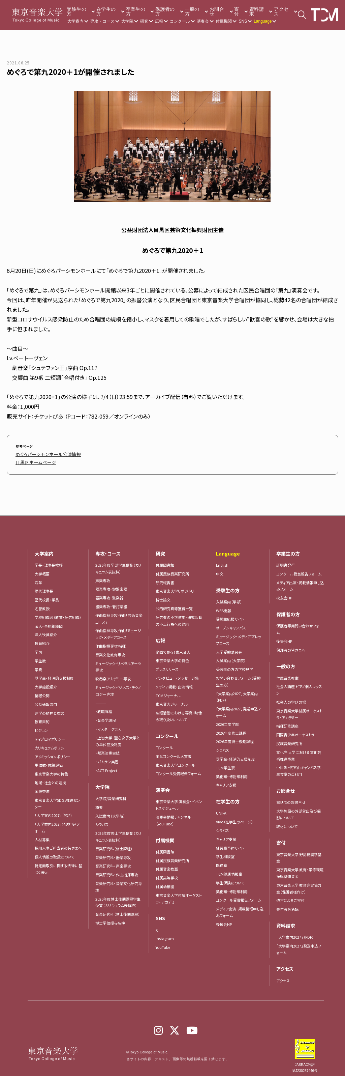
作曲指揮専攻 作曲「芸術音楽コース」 (119, 615)
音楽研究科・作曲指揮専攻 (116, 871)
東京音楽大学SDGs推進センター (57, 800)
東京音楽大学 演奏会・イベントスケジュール (179, 801)
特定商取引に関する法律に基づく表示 (58, 865)
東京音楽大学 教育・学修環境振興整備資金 (299, 869)
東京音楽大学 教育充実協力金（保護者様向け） (298, 885)
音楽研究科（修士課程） (114, 845)
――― (100, 699)
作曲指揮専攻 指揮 (110, 642)
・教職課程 (103, 708)
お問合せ (217, 11)
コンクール (180, 21)
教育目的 (42, 718)
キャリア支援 (226, 781)
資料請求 (256, 11)
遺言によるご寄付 (290, 897)
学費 (38, 666)
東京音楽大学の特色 (51, 770)
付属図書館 (165, 561)
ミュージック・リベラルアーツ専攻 (118, 663)
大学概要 (42, 570)
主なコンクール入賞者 (173, 753)
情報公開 (42, 692)
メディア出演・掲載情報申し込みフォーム (239, 909)
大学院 (127, 21)
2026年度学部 (227, 721)
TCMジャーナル (168, 692)
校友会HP (284, 594)
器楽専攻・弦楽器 (111, 594)
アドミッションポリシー (52, 753)
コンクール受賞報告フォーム (178, 770)
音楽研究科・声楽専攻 (113, 862)
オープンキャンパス (231, 624)
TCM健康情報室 (229, 870)
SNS (243, 21)
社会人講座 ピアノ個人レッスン (299, 686)
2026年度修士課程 (231, 729)
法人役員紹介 (46, 631)
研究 (144, 21)
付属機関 (224, 21)
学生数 (40, 657)
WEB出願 (223, 607)
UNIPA (221, 809)
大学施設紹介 (46, 683)
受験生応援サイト (230, 615)
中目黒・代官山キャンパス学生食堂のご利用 (298, 767)
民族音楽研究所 (289, 740)
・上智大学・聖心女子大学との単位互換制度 (117, 738)
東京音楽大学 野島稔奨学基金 (298, 854)
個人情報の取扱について (54, 853)
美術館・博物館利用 (232, 773)
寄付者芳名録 (287, 905)
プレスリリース (167, 666)
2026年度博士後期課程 (235, 738)
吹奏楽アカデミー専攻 (113, 675)
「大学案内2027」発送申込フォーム (57, 824)
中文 (219, 570)
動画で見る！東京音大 (173, 648)
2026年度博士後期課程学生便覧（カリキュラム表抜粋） (117, 899)
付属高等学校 (167, 874)
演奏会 (203, 21)
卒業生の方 (135, 11)
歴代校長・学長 (47, 596)
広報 (159, 21)
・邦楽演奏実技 (107, 749)
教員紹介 (42, 640)
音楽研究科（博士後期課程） (117, 910)
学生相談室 (225, 853)
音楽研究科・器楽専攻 (113, 854)
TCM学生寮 (225, 764)
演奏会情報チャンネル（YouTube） (173, 817)
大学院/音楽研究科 (110, 795)
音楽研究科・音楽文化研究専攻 (118, 883)
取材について (286, 823)
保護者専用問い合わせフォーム (299, 626)
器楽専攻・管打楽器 (113, 603)
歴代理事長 (44, 587)
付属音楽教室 (167, 865)
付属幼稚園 (165, 883)
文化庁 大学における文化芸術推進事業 (298, 752)
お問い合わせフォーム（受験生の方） (238, 678)
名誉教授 (42, 605)
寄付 (236, 11)
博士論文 (163, 596)
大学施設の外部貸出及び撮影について (298, 811)
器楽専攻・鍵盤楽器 (113, 585)
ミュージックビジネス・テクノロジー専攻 (118, 687)
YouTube (163, 943)
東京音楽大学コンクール (175, 761)
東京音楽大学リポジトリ (175, 587)
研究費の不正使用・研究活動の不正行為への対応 (179, 617)
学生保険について (230, 879)
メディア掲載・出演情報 (174, 683)
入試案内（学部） (229, 598)
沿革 (38, 579)
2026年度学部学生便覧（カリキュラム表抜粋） (118, 565)
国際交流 (42, 788)
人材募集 (42, 836)
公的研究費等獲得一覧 (174, 605)
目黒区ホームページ (31, 459)
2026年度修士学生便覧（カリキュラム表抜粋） (118, 833)
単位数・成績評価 (49, 761)
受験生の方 (76, 11)
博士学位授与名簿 (110, 919)
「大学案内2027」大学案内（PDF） (237, 693)
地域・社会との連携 (50, 779)
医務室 (221, 862)
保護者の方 (165, 11)
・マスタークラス (108, 725)
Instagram (165, 935)
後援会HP (224, 921)
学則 (38, 648)
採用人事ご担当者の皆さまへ (58, 844)
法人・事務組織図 (49, 622)
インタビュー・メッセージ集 (179, 674)
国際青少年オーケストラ (295, 731)
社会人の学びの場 (291, 698)
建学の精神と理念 (49, 709)
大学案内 (75, 21)
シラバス (101, 821)
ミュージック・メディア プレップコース (238, 636)
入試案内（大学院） (110, 812)
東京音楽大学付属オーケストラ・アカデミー (179, 895)
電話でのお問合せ (291, 798)
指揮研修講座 (287, 722)
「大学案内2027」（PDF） (53, 812)
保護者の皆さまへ (290, 646)
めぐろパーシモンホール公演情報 (40, 453)
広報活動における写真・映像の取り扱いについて (179, 713)
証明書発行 (285, 561)
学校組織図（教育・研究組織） (58, 614)
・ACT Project (106, 767)
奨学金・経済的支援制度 (54, 674)
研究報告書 (165, 579)
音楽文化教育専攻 (110, 651)
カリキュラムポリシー (51, 744)
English (222, 561)
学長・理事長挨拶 (49, 561)
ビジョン (41, 727)
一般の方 (192, 11)
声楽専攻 (102, 577)
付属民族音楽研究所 (172, 570)
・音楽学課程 (105, 716)
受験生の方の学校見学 (234, 666)
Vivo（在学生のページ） (234, 818)
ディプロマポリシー (50, 735)
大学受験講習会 (229, 648)
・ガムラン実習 (107, 758)
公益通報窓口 (46, 701)
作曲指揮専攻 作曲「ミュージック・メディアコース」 (118, 630)
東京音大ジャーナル (172, 700)
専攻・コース (102, 21)
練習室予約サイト (230, 844)
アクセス (281, 11)
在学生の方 (106, 11)
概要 (99, 803)
